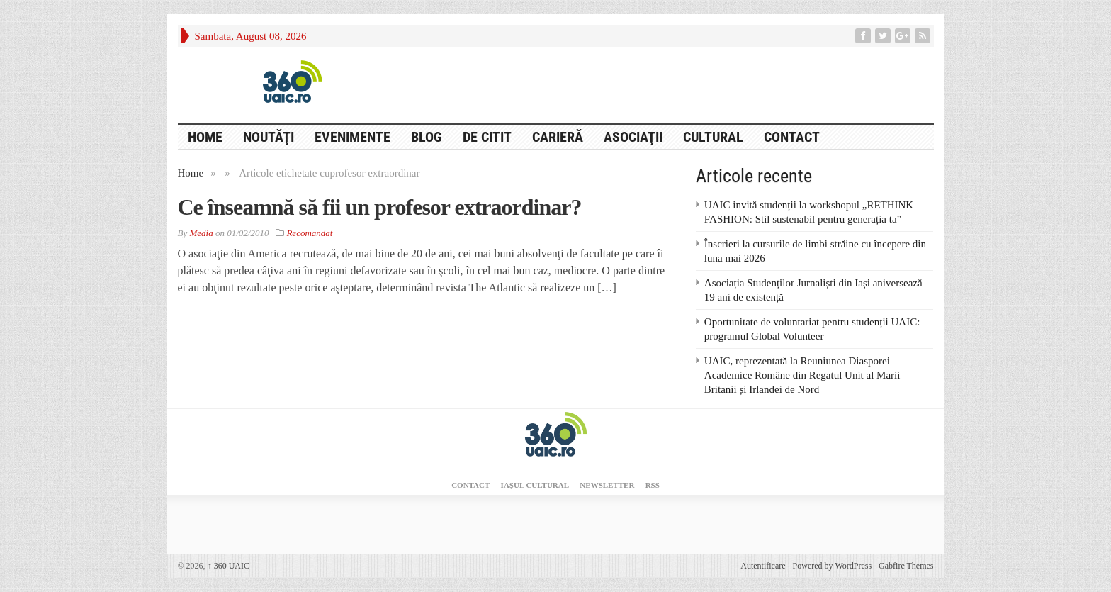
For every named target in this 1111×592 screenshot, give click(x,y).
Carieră (557, 136)
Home (191, 173)
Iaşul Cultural (535, 485)
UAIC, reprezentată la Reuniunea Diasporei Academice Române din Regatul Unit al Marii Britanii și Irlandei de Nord (802, 375)
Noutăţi (268, 136)
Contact (792, 136)
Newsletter (607, 485)
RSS (652, 485)
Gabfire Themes (906, 566)
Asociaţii (633, 136)
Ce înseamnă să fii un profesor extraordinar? (380, 207)
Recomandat (309, 233)
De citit (487, 136)
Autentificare (762, 566)
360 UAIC (228, 566)
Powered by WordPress (832, 566)
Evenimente (352, 136)
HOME (205, 136)
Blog (426, 136)
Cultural (713, 136)
